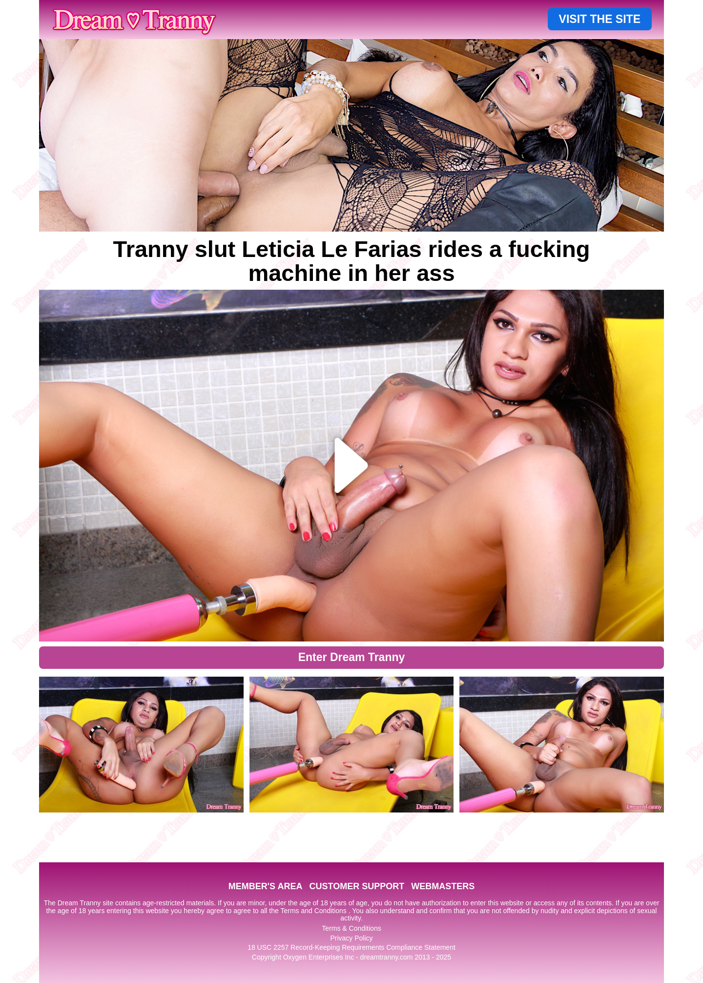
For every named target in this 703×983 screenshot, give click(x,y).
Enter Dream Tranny (351, 657)
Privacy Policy (351, 938)
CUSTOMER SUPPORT (356, 886)
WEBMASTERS (443, 886)
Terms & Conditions (351, 928)
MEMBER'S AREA (265, 886)
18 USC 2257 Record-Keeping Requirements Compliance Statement (351, 947)
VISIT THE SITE (600, 19)
